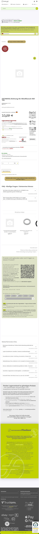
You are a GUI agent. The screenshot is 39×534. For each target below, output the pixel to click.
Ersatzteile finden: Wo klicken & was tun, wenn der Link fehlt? (16, 375)
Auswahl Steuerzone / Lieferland (9, 112)
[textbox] (18, 34)
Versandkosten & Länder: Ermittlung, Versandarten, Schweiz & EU (17, 356)
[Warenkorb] (37, 1)
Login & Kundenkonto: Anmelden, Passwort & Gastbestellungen (16, 351)
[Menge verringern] (3, 163)
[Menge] (8, 163)
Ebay (8, 444)
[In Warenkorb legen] (2, 55)
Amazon (17, 444)
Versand (10, 121)
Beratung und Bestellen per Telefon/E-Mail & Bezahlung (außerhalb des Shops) (18, 346)
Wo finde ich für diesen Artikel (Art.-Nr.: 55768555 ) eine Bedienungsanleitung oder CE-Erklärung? (15, 191)
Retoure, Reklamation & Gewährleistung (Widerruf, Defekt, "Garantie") (18, 366)
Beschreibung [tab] (6, 171)
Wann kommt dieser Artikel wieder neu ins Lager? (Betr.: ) (15, 198)
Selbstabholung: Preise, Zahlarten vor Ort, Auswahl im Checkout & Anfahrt (19, 361)
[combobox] (18, 34)
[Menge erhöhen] (17, 163)
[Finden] (18, 8)
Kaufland (21, 444)
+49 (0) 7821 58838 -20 (19, 418)
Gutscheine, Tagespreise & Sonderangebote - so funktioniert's (16, 370)
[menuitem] (5, 4)
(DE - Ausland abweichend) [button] (6, 158)
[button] (34, 1)
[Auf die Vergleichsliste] (34, 58)
